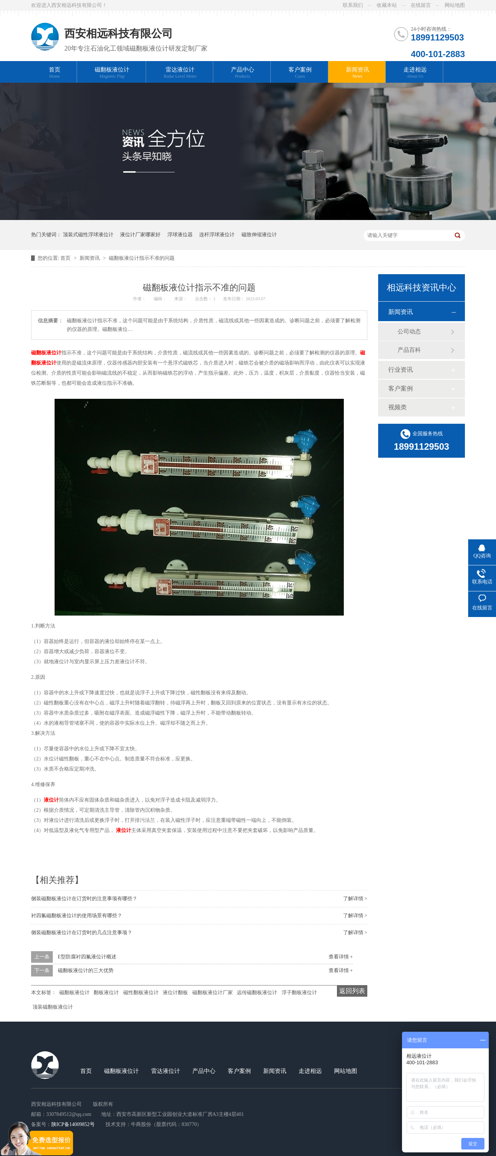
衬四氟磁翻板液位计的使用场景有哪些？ (76, 915)
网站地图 (455, 5)
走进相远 (415, 72)
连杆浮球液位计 (217, 234)
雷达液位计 (180, 72)
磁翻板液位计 (112, 72)
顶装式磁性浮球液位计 (88, 234)
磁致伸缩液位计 (259, 234)
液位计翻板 (175, 992)
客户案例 (300, 72)
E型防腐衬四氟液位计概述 (87, 956)
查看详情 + (341, 956)
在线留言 (421, 5)
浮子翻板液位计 (299, 992)
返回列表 (352, 991)
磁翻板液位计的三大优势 (86, 970)
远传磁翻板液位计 (257, 992)
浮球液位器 (180, 234)
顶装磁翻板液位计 (53, 1007)
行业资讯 (400, 369)
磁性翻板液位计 (141, 992)
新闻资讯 (357, 72)
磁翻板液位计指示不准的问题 (142, 258)
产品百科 (409, 350)
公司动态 (409, 331)
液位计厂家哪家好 (140, 234)
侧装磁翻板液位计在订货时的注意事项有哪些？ (84, 898)
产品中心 (242, 72)
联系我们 (353, 5)
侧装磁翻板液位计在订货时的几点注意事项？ (81, 932)
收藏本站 (387, 5)
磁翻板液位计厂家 (212, 992)
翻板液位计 (106, 992)
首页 (54, 72)
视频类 (397, 407)
